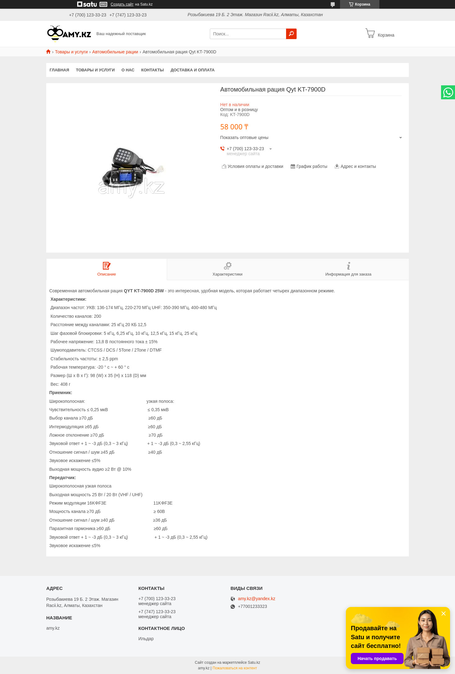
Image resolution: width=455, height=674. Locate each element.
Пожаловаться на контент (235, 668)
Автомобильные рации (115, 51)
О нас (128, 70)
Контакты (152, 70)
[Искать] (291, 34)
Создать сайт (122, 4)
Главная (59, 70)
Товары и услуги (71, 51)
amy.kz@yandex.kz (257, 598)
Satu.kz (254, 662)
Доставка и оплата (192, 70)
